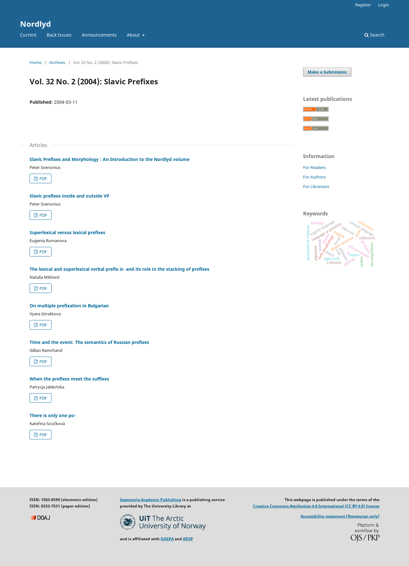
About (134, 35)
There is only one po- (53, 415)
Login (383, 5)
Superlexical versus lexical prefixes (67, 232)
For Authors (314, 177)
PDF (42, 178)
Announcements (99, 35)
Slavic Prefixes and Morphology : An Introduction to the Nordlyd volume (110, 159)
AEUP (188, 539)
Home (35, 62)
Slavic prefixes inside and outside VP (69, 196)
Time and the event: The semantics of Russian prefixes (89, 342)
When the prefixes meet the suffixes (69, 379)
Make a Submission (327, 72)
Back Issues (59, 35)
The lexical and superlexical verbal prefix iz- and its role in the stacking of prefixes (119, 269)
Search (374, 35)
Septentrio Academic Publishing (150, 499)
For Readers (314, 167)
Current (28, 35)
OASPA (167, 539)
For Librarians (316, 186)
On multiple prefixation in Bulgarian (69, 306)
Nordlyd (35, 23)
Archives (57, 62)
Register (363, 5)
